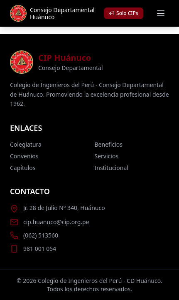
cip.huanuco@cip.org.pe (56, 222)
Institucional (111, 168)
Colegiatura (26, 144)
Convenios (24, 156)
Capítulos (22, 168)
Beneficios (109, 144)
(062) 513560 (40, 235)
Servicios (107, 156)
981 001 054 (39, 248)
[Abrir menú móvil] (160, 13)
